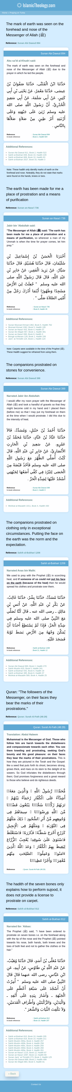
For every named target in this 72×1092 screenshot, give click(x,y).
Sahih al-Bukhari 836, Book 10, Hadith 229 (27, 155)
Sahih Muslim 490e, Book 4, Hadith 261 (26, 1050)
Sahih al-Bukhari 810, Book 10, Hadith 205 (27, 1036)
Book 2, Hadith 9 (39, 490)
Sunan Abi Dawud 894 (29, 43)
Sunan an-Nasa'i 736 (28, 208)
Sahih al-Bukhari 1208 (29, 552)
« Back (12, 1073)
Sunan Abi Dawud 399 (29, 378)
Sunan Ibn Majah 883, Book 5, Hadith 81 (26, 1062)
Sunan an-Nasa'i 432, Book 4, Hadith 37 (26, 329)
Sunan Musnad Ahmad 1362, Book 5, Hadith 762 (30, 325)
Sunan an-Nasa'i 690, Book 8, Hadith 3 (25, 334)
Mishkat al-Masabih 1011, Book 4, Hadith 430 (28, 506)
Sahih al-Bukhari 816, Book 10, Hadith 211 (27, 1039)
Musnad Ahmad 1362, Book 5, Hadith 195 (27, 327)
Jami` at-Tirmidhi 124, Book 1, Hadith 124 (26, 339)
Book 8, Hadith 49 (40, 309)
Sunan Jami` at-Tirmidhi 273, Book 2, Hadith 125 (30, 1057)
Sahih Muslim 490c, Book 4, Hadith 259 (26, 1045)
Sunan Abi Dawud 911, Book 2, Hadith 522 (27, 152)
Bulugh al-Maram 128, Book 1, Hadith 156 (27, 336)
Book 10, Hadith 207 (41, 1020)
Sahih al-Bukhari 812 (28, 909)
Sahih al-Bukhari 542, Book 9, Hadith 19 (26, 671)
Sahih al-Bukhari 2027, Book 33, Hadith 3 (26, 159)
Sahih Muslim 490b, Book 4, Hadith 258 (26, 1043)
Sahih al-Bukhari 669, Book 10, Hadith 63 (26, 157)
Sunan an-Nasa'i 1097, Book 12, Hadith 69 (27, 1055)
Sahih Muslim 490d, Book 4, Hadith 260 (26, 1048)
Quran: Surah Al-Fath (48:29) (32, 716)
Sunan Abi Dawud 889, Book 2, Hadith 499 (27, 1059)
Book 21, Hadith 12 (40, 650)
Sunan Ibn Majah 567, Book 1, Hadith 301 (27, 332)
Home (4, 13)
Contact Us (36, 1084)
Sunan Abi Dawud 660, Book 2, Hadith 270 (27, 666)
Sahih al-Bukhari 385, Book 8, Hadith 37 (26, 673)
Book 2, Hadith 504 (40, 137)
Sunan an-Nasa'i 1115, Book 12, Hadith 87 (27, 1052)
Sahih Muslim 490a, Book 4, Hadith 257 (26, 1041)
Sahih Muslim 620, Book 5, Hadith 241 (25, 668)
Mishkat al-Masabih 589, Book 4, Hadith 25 (27, 675)
